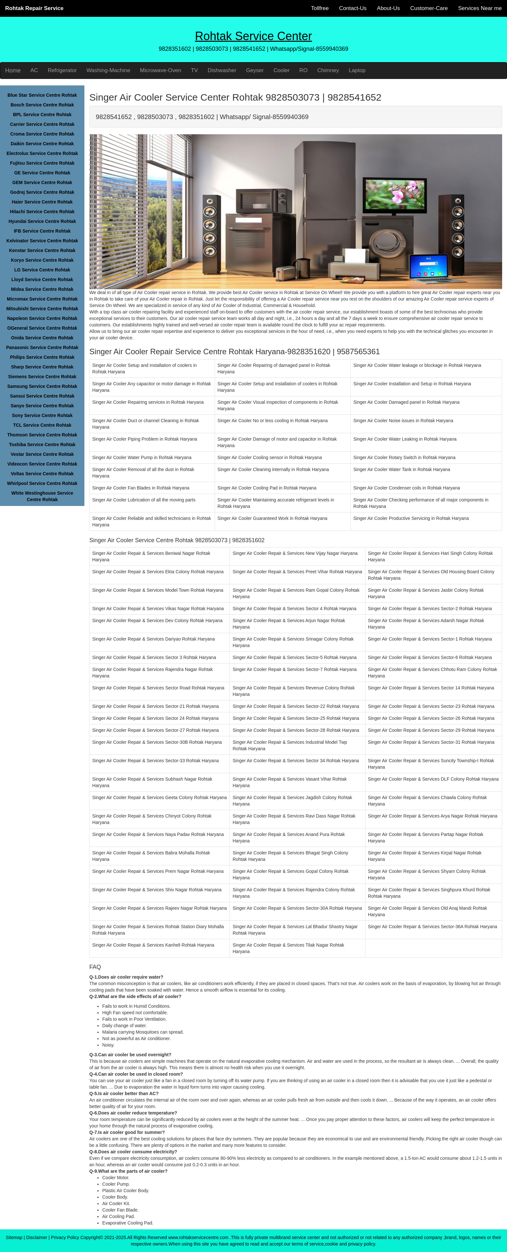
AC (34, 70)
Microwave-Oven (160, 70)
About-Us (388, 8)
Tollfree (320, 8)
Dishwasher (222, 70)
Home (13, 70)
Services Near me (480, 8)
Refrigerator (62, 70)
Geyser (255, 70)
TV (194, 70)
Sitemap (14, 1237)
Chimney (328, 70)
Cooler (282, 70)
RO (303, 70)
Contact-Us (353, 8)
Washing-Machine (108, 70)
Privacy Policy (65, 1237)
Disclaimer (36, 1237)
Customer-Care (429, 8)
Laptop (357, 70)
